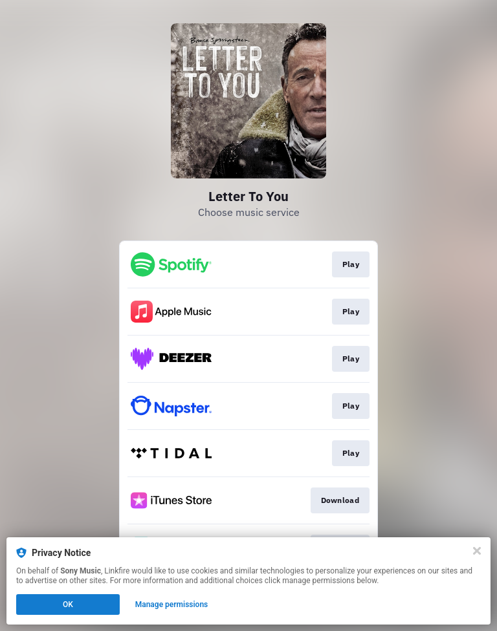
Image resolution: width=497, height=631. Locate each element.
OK (68, 604)
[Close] (477, 550)
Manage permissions (171, 604)
